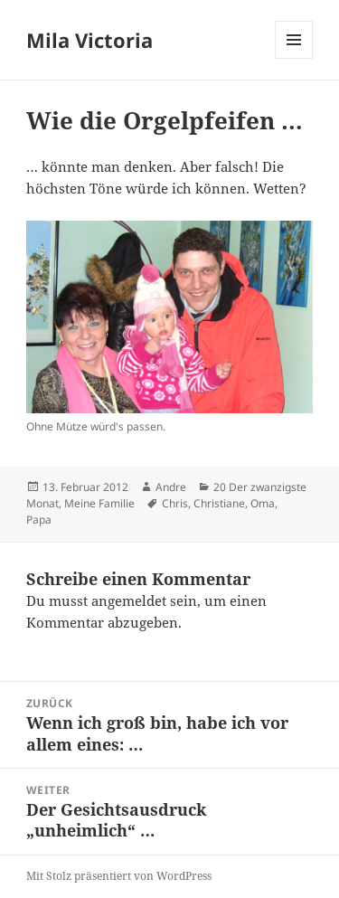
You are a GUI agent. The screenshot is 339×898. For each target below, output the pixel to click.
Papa (39, 519)
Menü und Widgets (294, 58)
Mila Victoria (89, 39)
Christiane (219, 503)
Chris (175, 503)
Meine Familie (99, 503)
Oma (262, 503)
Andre (170, 487)
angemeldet (128, 600)
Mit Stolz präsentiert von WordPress (119, 876)
